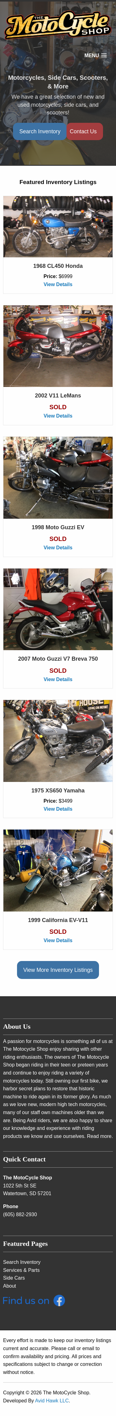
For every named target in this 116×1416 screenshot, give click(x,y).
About (9, 1286)
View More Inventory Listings (58, 970)
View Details (58, 284)
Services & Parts (21, 1270)
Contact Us (83, 131)
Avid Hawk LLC (52, 1400)
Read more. (100, 1136)
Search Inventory (39, 131)
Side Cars (14, 1278)
